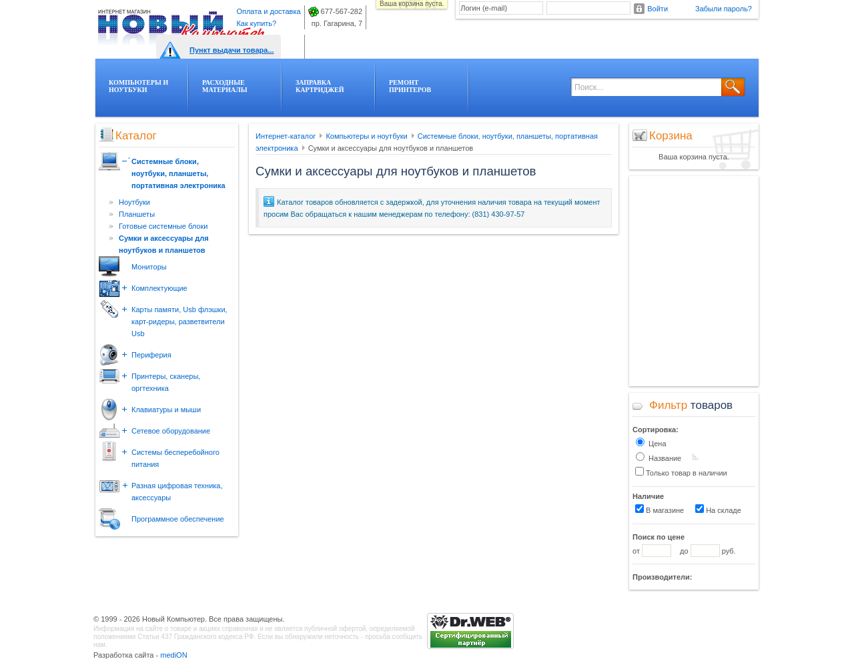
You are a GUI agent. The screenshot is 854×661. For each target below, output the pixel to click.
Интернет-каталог (286, 136)
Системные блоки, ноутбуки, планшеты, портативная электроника (178, 173)
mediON (173, 655)
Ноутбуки (134, 202)
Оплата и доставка (268, 11)
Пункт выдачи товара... (231, 50)
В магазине (659, 509)
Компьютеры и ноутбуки (366, 136)
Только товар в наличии (681, 472)
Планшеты (137, 214)
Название (658, 457)
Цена (651, 443)
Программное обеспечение (177, 519)
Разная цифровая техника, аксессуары (177, 492)
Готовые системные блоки (163, 226)
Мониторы (149, 267)
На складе (718, 509)
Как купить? (256, 23)
